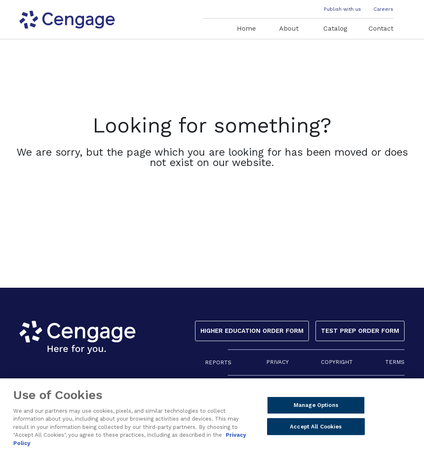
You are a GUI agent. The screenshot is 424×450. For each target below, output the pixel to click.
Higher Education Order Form (252, 330)
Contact (381, 28)
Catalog (335, 28)
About (289, 28)
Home (246, 28)
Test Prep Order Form (360, 330)
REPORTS (218, 362)
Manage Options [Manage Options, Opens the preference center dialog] (316, 408)
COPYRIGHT (337, 362)
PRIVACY (277, 362)
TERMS (395, 362)
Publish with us (342, 9)
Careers (383, 9)
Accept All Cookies (316, 429)
